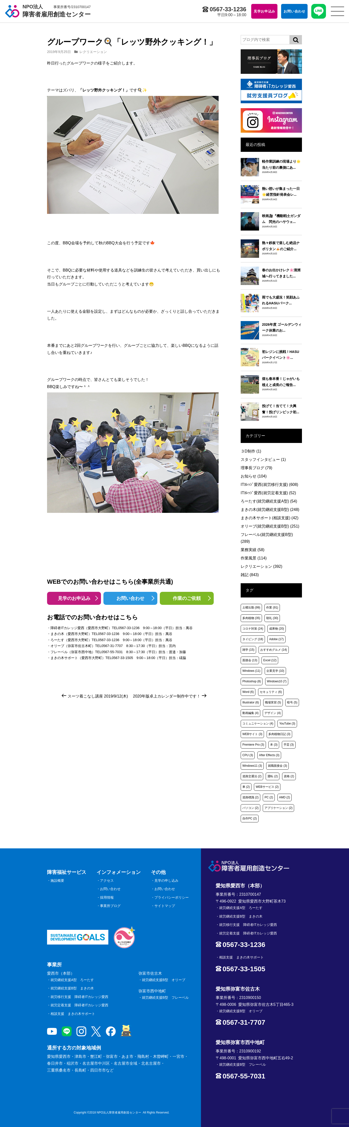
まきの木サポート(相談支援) (270, 518)
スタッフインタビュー (263, 459)
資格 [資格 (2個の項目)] (289, 776)
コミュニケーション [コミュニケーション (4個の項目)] (257, 723)
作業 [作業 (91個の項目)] (272, 607)
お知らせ (254, 476)
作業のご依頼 (187, 598)
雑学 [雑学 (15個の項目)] (248, 649)
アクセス (107, 880)
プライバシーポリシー (171, 897)
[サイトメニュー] (337, 11)
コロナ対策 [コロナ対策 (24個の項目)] (252, 628)
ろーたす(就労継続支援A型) (269, 501)
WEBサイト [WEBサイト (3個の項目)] (252, 734)
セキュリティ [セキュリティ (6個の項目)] (271, 692)
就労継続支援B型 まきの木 (72, 988)
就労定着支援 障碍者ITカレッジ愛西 (79, 1005)
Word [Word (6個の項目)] (248, 692)
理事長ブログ (256, 468)
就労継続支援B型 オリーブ (163, 980)
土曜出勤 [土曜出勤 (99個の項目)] (251, 607)
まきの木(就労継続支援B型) (270, 509)
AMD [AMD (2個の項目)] (284, 797)
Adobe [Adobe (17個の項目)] (276, 639)
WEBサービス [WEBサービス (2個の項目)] (267, 787)
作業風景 (254, 558)
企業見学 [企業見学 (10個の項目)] (275, 671)
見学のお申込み (74, 598)
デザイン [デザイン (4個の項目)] (272, 713)
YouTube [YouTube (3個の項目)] (287, 723)
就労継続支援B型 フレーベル (165, 997)
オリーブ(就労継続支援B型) (270, 526)
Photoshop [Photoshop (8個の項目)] (251, 681)
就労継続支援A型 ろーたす (72, 980)
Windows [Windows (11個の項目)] (251, 671)
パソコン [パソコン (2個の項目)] (250, 808)
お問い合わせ (130, 598)
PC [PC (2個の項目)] (268, 797)
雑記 (250, 575)
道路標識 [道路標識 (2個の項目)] (250, 797)
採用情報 (107, 897)
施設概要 (57, 880)
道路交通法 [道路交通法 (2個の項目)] (252, 776)
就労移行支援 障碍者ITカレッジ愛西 (79, 997)
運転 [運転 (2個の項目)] (272, 776)
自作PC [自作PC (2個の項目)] (249, 818)
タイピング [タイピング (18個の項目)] (252, 639)
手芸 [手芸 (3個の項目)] (289, 744)
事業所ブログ (110, 906)
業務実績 (252, 550)
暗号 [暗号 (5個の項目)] (292, 702)
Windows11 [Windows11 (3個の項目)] (252, 765)
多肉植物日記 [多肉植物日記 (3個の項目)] (279, 734)
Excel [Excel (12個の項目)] (269, 660)
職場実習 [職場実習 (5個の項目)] (273, 702)
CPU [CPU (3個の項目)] (247, 755)
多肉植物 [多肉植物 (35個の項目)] (251, 618)
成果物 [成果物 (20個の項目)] (276, 628)
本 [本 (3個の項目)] (273, 744)
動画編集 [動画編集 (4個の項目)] (250, 713)
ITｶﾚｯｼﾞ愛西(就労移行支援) (269, 484)
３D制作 (251, 451)
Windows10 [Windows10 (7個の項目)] (277, 681)
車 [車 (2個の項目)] (246, 787)
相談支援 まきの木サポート (72, 1014)
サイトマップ (164, 906)
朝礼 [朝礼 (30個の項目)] (272, 618)
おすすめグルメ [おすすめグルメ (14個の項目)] (273, 649)
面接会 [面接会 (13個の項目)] (249, 660)
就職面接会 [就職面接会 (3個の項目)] (277, 765)
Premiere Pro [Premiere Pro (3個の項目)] (253, 744)
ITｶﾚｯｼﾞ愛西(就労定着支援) (268, 493)
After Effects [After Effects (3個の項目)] (269, 755)
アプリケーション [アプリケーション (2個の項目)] (278, 808)
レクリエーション (93, 52)
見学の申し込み (166, 880)
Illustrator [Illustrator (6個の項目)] (250, 702)
